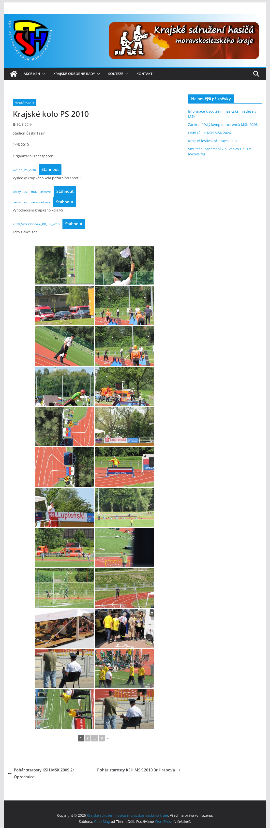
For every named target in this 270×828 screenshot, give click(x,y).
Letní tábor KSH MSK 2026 (209, 132)
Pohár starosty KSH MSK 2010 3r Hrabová (139, 770)
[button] (42, 73)
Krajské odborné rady (74, 73)
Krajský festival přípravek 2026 (213, 140)
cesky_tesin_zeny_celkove (31, 202)
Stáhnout (50, 169)
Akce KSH (32, 73)
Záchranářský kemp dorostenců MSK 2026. (223, 124)
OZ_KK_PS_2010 (24, 169)
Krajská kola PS (24, 102)
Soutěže (115, 73)
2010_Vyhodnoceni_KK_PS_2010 (36, 224)
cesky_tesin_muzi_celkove (32, 191)
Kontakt (144, 73)
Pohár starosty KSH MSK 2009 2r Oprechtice (41, 773)
